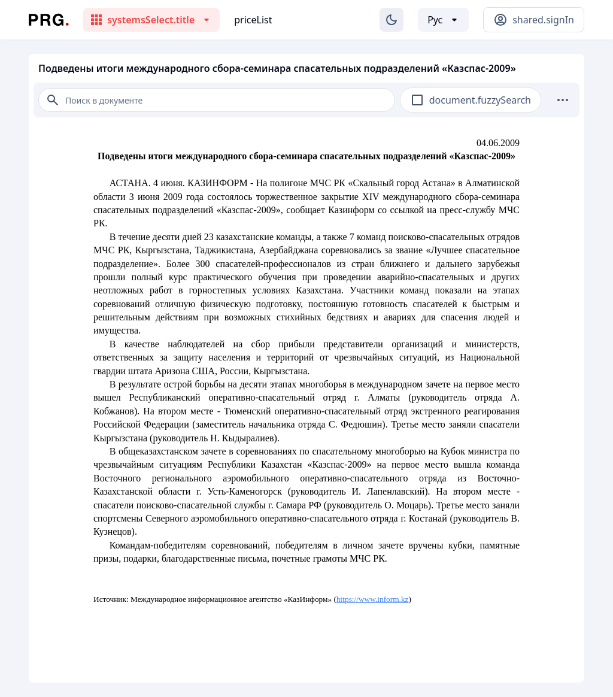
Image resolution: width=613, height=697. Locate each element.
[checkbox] (417, 100)
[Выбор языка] (443, 20)
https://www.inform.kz (372, 599)
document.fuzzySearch (480, 100)
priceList (253, 19)
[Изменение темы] (391, 20)
